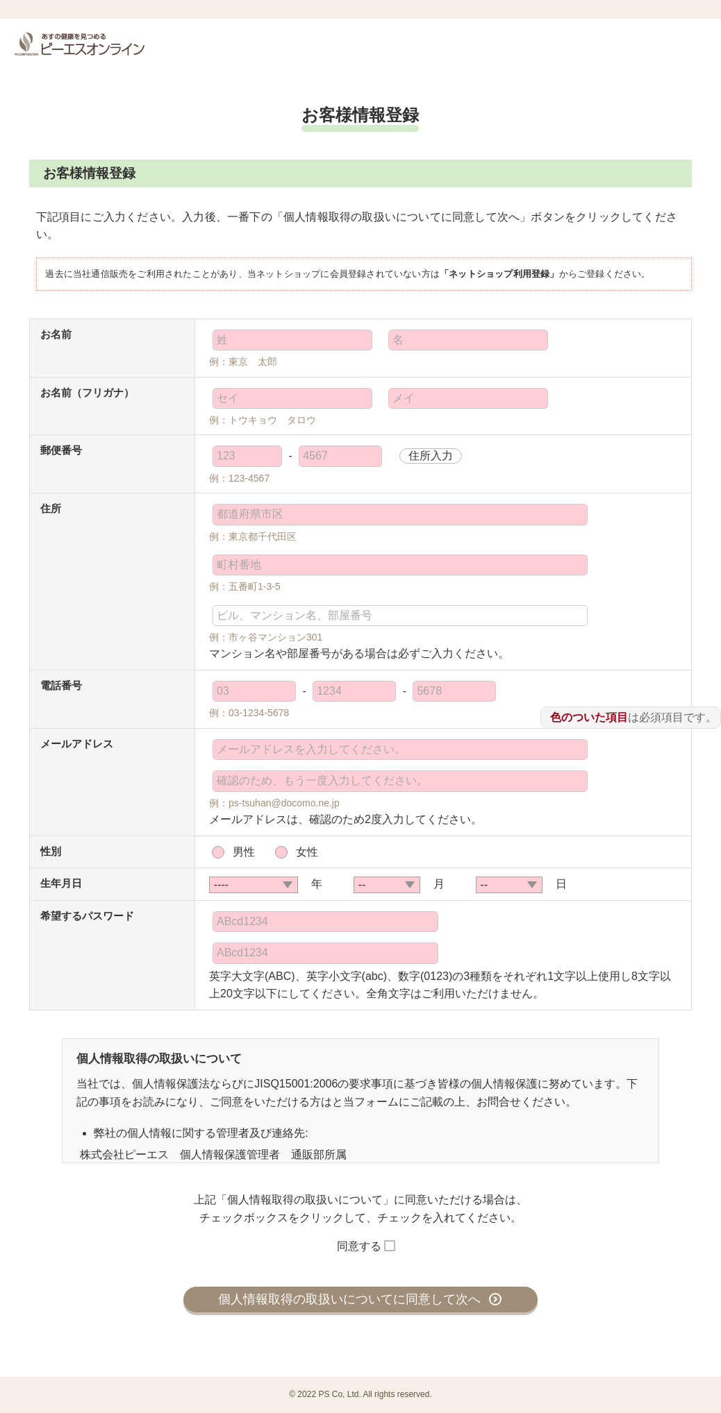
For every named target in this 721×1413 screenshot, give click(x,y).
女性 (307, 852)
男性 (244, 852)
